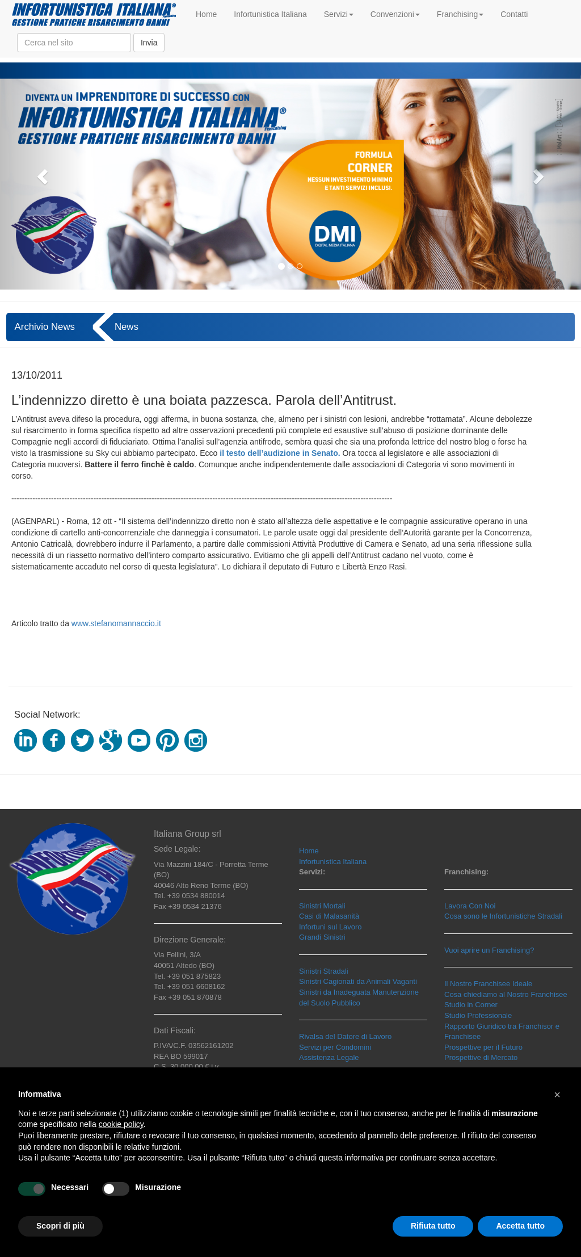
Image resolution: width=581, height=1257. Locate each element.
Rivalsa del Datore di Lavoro (345, 1036)
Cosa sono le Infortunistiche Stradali (503, 916)
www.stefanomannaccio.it (116, 623)
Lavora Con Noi (469, 906)
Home (206, 14)
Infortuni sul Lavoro (330, 927)
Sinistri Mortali (322, 906)
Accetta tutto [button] (520, 1225)
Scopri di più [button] (60, 1225)
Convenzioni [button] (395, 14)
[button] (43, 176)
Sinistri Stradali (323, 971)
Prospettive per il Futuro (483, 1047)
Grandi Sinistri (322, 937)
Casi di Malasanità (329, 916)
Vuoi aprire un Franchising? (489, 950)
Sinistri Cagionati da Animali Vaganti (358, 981)
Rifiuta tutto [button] (433, 1225)
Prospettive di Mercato (480, 1057)
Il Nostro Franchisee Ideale (488, 983)
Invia (149, 42)
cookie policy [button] (121, 1124)
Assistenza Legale (329, 1057)
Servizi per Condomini (335, 1047)
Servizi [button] (338, 14)
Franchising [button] (460, 14)
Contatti (514, 14)
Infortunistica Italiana (270, 14)
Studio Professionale (478, 1015)
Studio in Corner (471, 1004)
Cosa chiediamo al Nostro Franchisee (505, 994)
